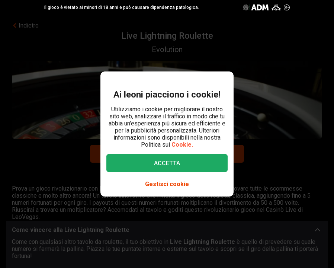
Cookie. (182, 144)
